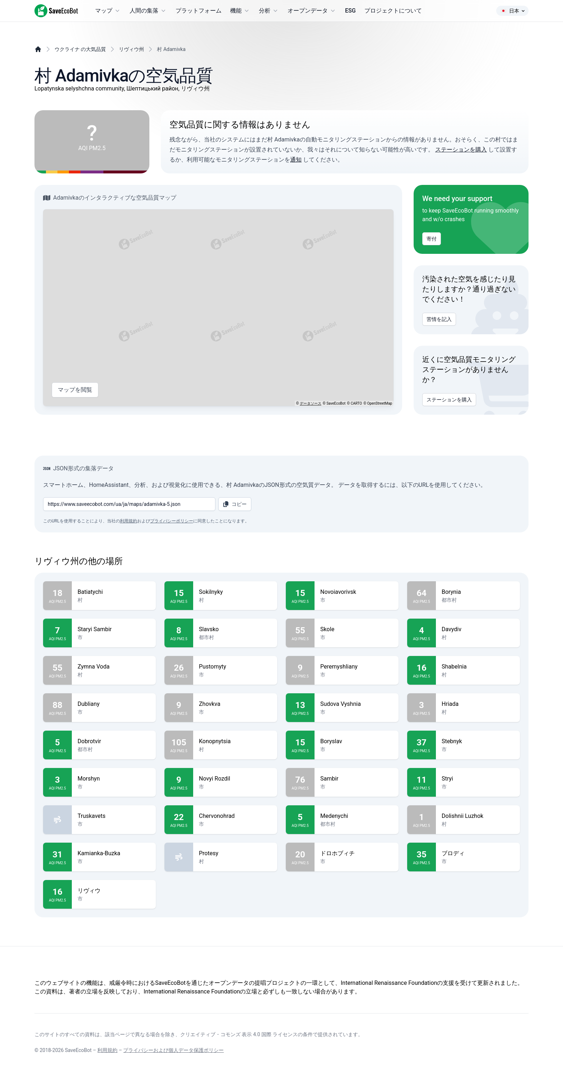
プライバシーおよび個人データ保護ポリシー (173, 1050)
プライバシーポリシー (171, 520)
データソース (310, 403)
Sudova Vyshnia (356, 704)
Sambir (356, 778)
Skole (356, 629)
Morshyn (114, 778)
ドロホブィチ (356, 853)
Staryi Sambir (114, 629)
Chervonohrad (235, 816)
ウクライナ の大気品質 (80, 49)
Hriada (478, 704)
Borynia (478, 592)
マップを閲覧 (75, 389)
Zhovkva (235, 704)
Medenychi (356, 816)
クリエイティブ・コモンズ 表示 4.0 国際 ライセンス (239, 1034)
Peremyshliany (356, 666)
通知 (296, 159)
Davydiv (478, 629)
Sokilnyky (235, 592)
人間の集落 (148, 10)
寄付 (431, 238)
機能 (240, 10)
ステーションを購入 (461, 149)
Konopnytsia (235, 741)
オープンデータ (312, 10)
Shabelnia (478, 666)
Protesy (235, 853)
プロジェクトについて (393, 10)
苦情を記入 (439, 319)
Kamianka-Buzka (114, 853)
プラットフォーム (199, 10)
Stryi (478, 778)
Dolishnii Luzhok (478, 816)
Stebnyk (478, 741)
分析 (269, 10)
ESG (350, 10)
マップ (108, 10)
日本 (512, 11)
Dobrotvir (114, 741)
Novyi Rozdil (235, 778)
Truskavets (114, 816)
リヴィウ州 (131, 49)
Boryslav (356, 741)
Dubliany (114, 704)
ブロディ (478, 853)
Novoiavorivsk (356, 592)
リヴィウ (114, 890)
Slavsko (235, 629)
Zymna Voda (114, 666)
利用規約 (128, 520)
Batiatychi (114, 592)
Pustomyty (235, 666)
